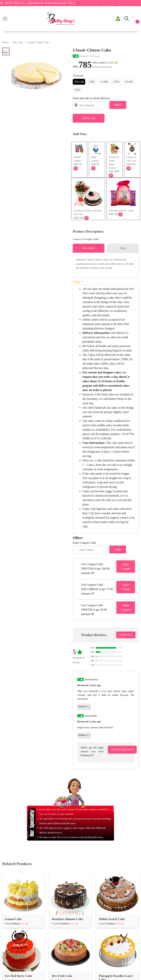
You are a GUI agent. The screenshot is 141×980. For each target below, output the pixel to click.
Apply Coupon (125, 566)
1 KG (92, 81)
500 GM (79, 81)
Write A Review (122, 749)
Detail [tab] (123, 248)
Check (118, 104)
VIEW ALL (125, 634)
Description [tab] (89, 248)
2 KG (116, 81)
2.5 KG (128, 81)
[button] (118, 19)
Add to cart (88, 118)
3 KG (77, 89)
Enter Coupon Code (84, 542)
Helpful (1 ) (84, 735)
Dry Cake (18, 42)
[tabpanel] (106, 264)
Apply (117, 549)
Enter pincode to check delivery (91, 98)
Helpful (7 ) (84, 706)
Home (5, 42)
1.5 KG (104, 81)
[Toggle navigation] (5, 18)
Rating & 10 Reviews (86, 56)
